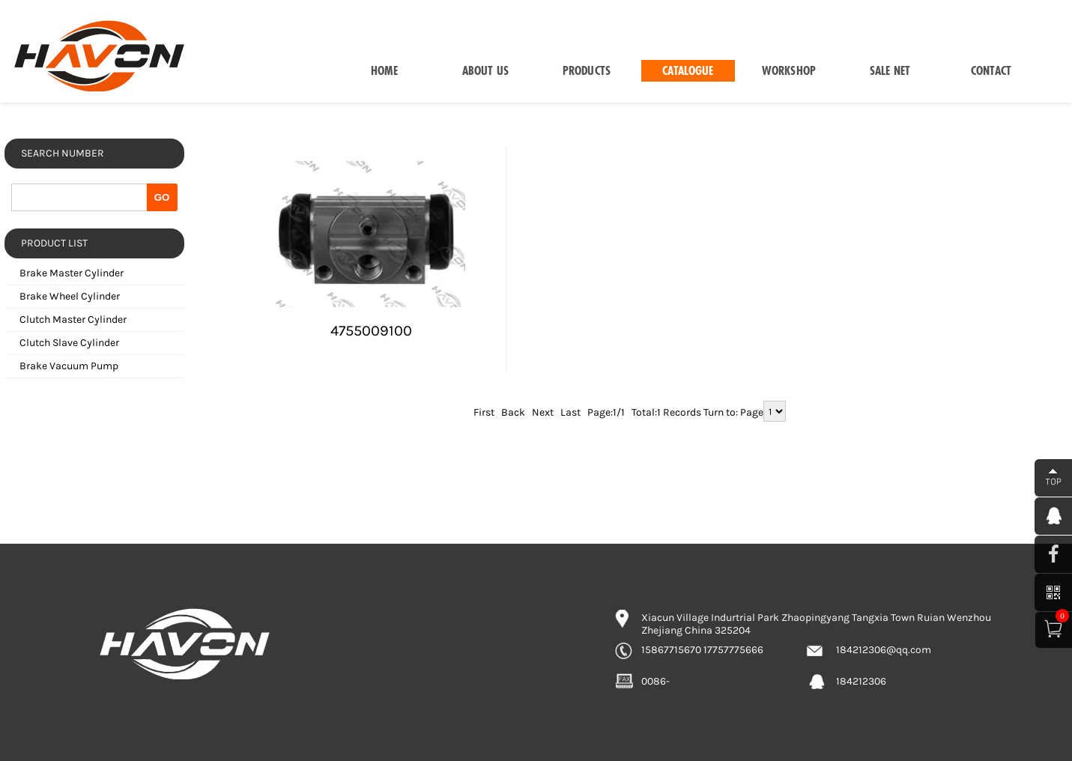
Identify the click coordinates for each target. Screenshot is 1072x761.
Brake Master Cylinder (71, 273)
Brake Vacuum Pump (68, 366)
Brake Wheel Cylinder (69, 296)
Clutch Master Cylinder (73, 319)
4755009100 (371, 330)
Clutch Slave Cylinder (69, 342)
